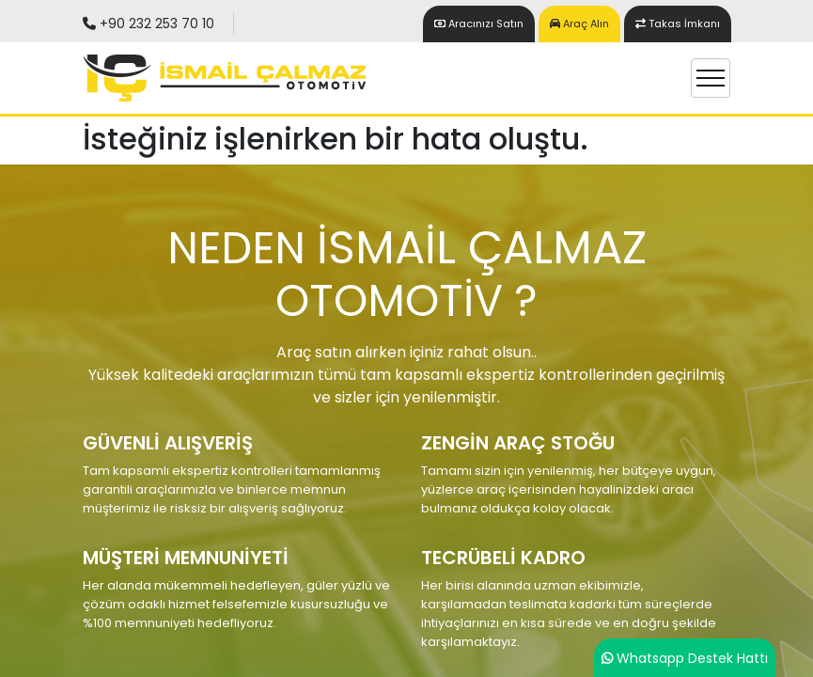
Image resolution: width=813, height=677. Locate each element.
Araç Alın (579, 23)
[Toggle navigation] (710, 78)
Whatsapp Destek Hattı (692, 658)
